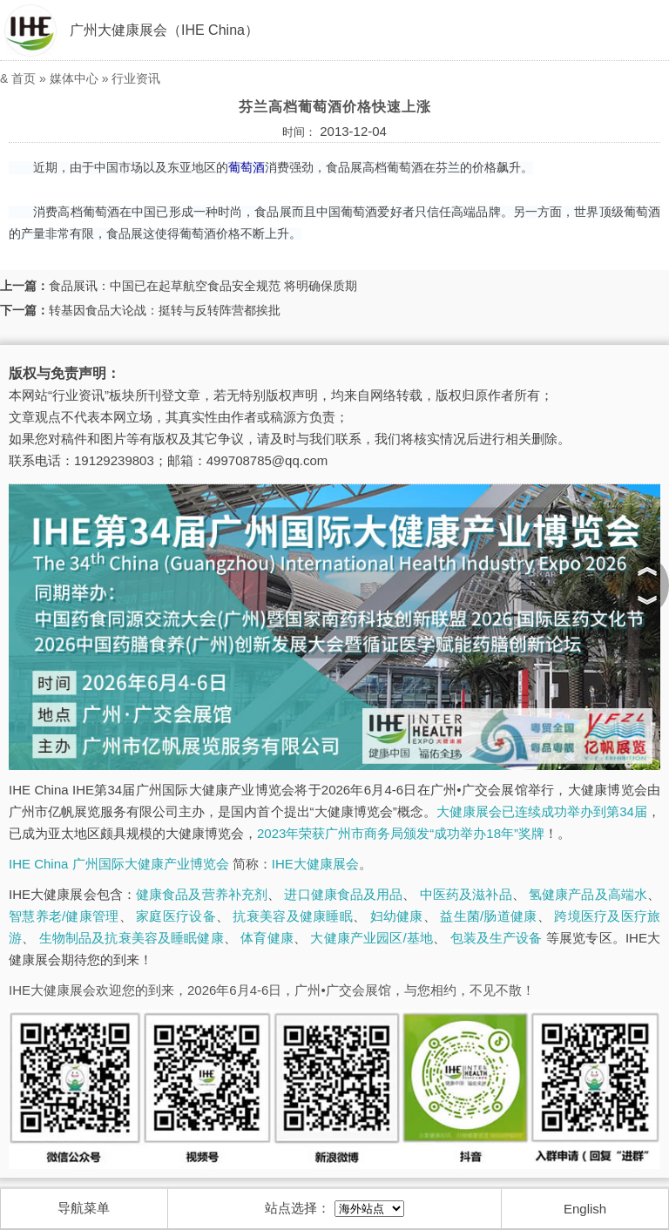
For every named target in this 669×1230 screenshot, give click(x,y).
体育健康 (267, 937)
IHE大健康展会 (315, 863)
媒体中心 (74, 78)
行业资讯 (136, 78)
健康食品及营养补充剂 (201, 894)
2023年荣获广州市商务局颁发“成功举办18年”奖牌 (400, 833)
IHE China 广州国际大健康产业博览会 (119, 863)
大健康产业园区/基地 (371, 937)
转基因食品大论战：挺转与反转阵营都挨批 (164, 310)
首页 (23, 78)
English (585, 1208)
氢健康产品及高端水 (588, 894)
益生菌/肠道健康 (488, 916)
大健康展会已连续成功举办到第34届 (541, 811)
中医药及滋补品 (466, 894)
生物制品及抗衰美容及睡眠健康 (131, 937)
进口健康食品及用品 (343, 894)
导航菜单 (83, 1207)
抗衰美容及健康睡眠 (292, 916)
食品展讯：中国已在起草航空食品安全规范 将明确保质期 (203, 286)
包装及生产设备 (496, 937)
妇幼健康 (396, 916)
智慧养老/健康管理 (64, 916)
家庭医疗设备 (176, 916)
